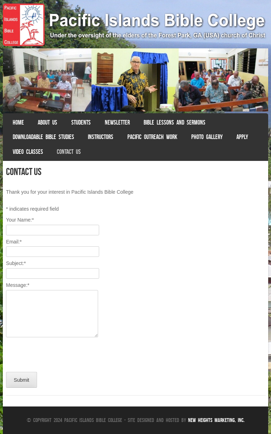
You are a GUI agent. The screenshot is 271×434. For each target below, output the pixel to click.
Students (81, 122)
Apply (242, 136)
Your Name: (20, 220)
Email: (14, 242)
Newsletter (117, 122)
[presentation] (59, 353)
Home (18, 122)
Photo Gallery (207, 136)
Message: (17, 285)
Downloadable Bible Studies (43, 136)
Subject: (16, 263)
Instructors (100, 136)
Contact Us (69, 151)
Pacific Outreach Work (152, 136)
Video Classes (28, 151)
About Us (47, 122)
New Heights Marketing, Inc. (216, 420)
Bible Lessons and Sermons (174, 122)
